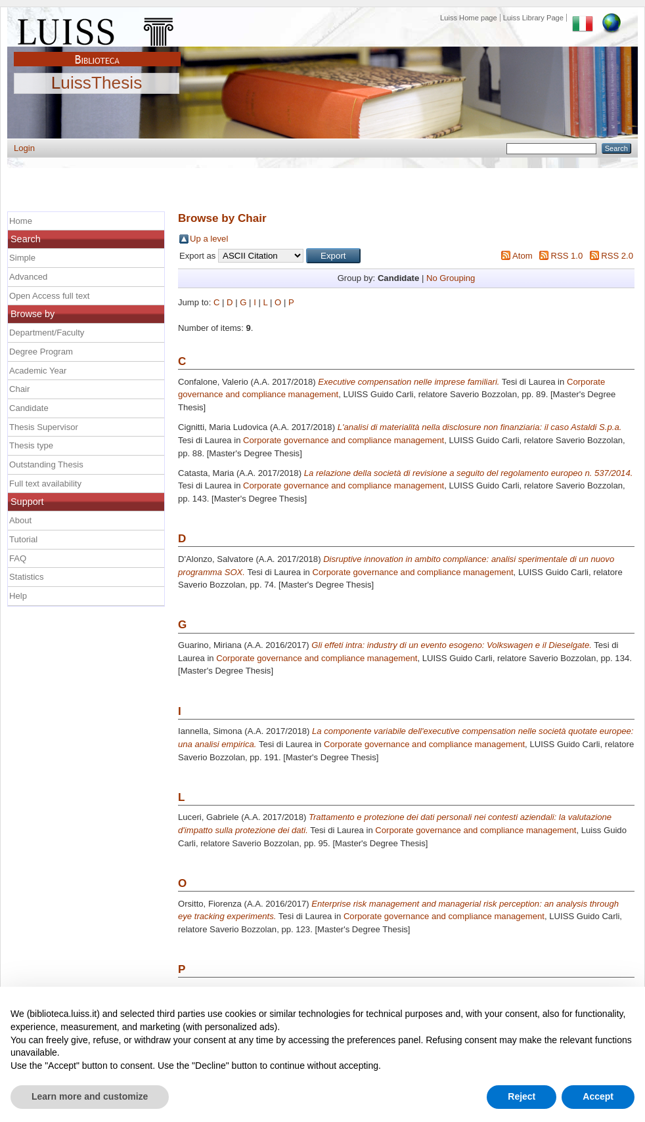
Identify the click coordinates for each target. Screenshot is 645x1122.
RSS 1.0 (566, 256)
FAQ (17, 558)
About (20, 520)
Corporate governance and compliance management (343, 440)
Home (20, 221)
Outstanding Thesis (46, 464)
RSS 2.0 (617, 256)
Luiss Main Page (97, 29)
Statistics (26, 577)
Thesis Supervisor (43, 427)
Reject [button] (521, 1096)
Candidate (29, 408)
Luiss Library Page (533, 18)
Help (18, 596)
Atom (522, 256)
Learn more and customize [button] (90, 1096)
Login (24, 148)
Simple (22, 258)
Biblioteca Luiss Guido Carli (97, 52)
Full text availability (45, 483)
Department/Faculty (46, 332)
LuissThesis (97, 83)
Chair (19, 389)
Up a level (209, 239)
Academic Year (37, 371)
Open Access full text (49, 296)
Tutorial (23, 539)
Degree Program (41, 351)
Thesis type (31, 445)
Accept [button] (598, 1096)
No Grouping (450, 278)
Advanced (28, 277)
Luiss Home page (468, 18)
